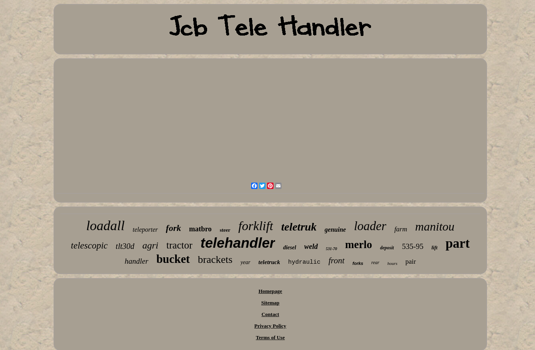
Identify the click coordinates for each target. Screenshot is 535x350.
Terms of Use (270, 337)
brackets (215, 259)
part (457, 243)
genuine (335, 229)
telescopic (89, 246)
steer (225, 230)
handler (136, 261)
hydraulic (304, 262)
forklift (255, 226)
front (336, 260)
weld (311, 247)
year (245, 262)
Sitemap (270, 303)
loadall (105, 225)
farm (400, 229)
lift (434, 248)
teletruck (269, 262)
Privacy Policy (270, 326)
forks (358, 263)
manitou (434, 226)
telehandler (237, 243)
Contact (270, 314)
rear (375, 262)
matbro (200, 229)
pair (410, 261)
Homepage (270, 291)
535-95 (412, 246)
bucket (173, 259)
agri (150, 245)
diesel (289, 248)
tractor (179, 245)
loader (370, 226)
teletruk (299, 227)
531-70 (331, 249)
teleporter (145, 229)
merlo (358, 245)
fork (173, 228)
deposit (387, 248)
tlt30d (125, 246)
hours (392, 263)
